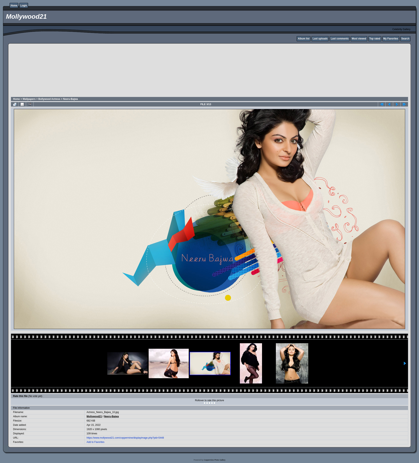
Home (14, 5)
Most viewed (359, 38)
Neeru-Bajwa (70, 99)
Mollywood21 (94, 416)
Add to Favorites (95, 442)
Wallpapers (29, 99)
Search (405, 38)
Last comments (340, 38)
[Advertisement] (109, 70)
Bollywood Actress (49, 99)
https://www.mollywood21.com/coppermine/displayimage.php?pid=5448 (125, 437)
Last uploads (320, 38)
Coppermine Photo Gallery (214, 460)
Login (23, 5)
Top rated (374, 38)
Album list (303, 38)
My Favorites (390, 38)
